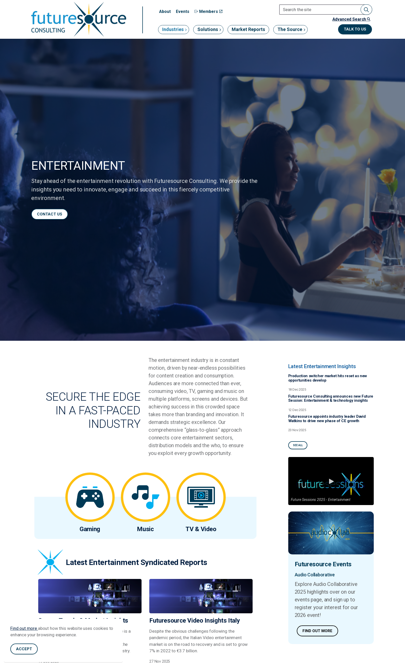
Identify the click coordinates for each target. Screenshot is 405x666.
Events (182, 11)
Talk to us (355, 29)
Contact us (49, 214)
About (165, 11)
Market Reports (248, 29)
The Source (289, 29)
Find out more (24, 631)
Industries (173, 29)
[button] (366, 9)
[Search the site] (325, 9)
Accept (24, 652)
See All (298, 445)
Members (208, 11)
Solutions (207, 29)
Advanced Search (351, 19)
